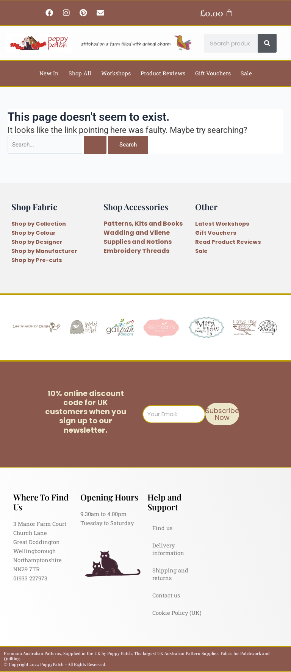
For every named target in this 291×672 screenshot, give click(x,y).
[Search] (267, 43)
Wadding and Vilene (136, 232)
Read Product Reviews (228, 242)
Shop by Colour (33, 233)
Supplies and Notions (137, 241)
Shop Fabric (34, 206)
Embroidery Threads (136, 250)
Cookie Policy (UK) (177, 612)
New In (49, 73)
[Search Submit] (95, 145)
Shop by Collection (38, 224)
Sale (246, 73)
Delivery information (168, 549)
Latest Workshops (222, 224)
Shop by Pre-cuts (36, 260)
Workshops (116, 73)
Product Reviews (163, 73)
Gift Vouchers (213, 73)
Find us (162, 528)
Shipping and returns (170, 574)
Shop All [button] (80, 73)
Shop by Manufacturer (44, 251)
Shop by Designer (37, 242)
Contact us (166, 595)
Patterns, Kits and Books (143, 223)
